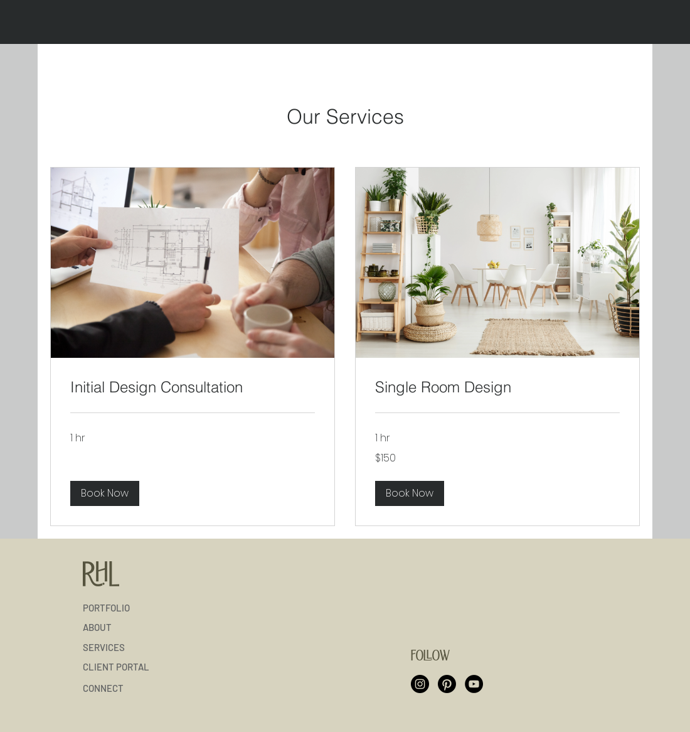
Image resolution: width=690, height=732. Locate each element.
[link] (192, 387)
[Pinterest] (447, 684)
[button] (104, 493)
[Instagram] (420, 684)
